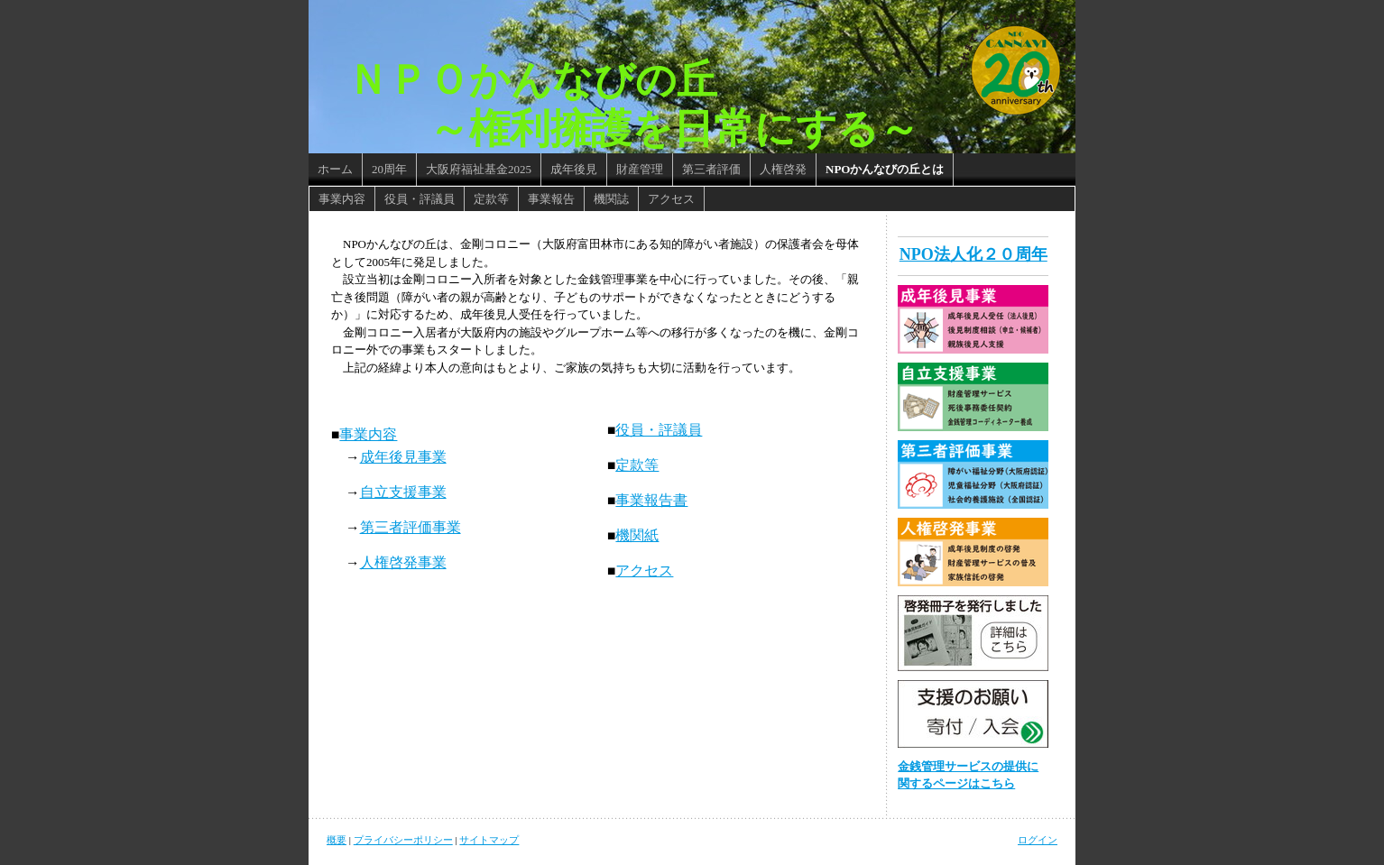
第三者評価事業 (410, 527)
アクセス (644, 570)
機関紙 (637, 535)
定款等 (637, 465)
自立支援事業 (403, 492)
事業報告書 (651, 500)
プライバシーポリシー (403, 839)
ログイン (1037, 839)
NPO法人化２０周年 (973, 254)
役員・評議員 (658, 429)
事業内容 (368, 434)
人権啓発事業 (403, 562)
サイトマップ (489, 839)
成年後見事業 (403, 457)
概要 (336, 839)
